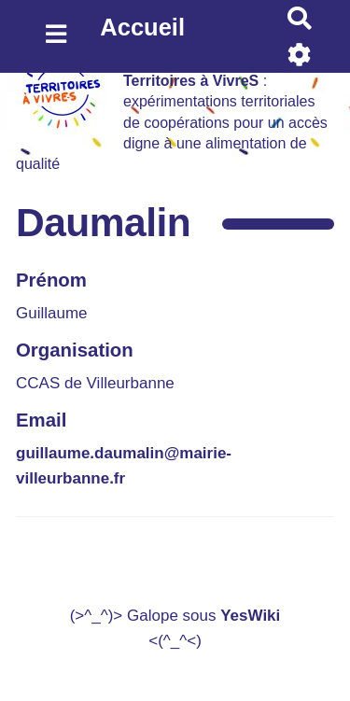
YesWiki (250, 615)
